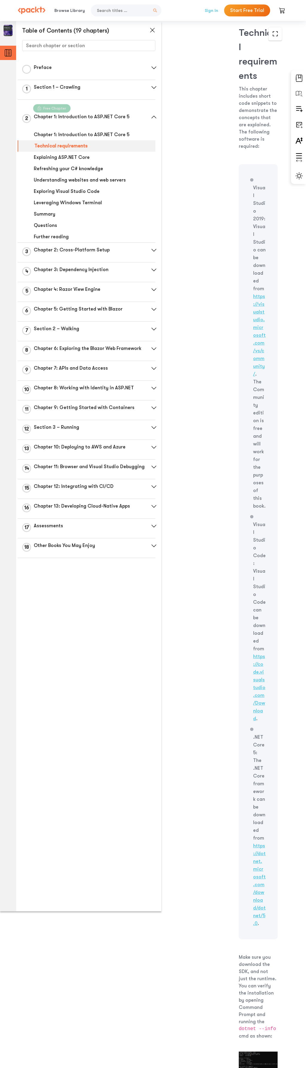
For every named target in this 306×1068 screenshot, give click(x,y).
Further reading (50, 236)
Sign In (211, 10)
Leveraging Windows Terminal (67, 202)
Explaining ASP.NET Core (61, 157)
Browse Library (69, 10)
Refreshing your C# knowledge (68, 168)
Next (254, 1020)
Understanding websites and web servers (79, 180)
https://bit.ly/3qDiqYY (220, 391)
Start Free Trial (247, 10)
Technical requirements (60, 146)
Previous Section (180, 1020)
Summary (44, 214)
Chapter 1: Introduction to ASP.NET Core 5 (81, 134)
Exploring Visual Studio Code (66, 191)
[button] (142, 68)
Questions (45, 225)
